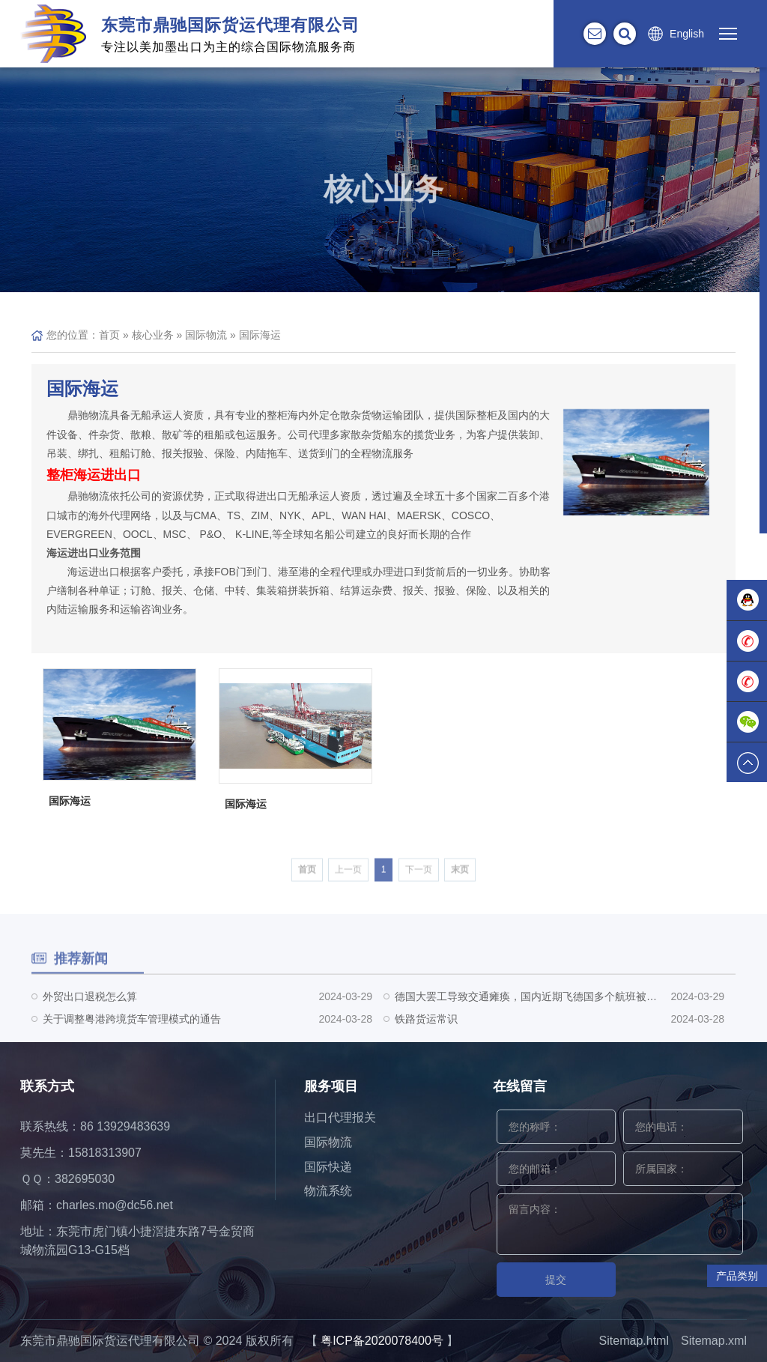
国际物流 (206, 335)
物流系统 (328, 1190)
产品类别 (737, 1276)
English (687, 34)
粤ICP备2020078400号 (382, 1340)
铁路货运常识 (426, 1033)
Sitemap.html (634, 1340)
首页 (109, 335)
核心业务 (153, 335)
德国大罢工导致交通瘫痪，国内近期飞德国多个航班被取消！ (526, 1011)
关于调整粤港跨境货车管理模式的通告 (132, 1033)
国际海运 (260, 335)
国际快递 (328, 1166)
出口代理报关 (340, 1117)
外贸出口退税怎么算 (90, 1011)
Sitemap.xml (714, 1340)
